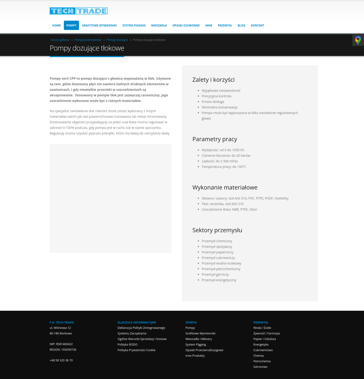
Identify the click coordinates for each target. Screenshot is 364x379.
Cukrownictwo (263, 350)
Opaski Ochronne (186, 25)
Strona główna (60, 40)
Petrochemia (262, 361)
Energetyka (261, 344)
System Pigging (134, 25)
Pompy (71, 25)
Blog (241, 25)
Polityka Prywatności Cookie (137, 350)
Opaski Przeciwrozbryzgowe (204, 350)
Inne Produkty (195, 356)
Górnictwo (261, 367)
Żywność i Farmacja (267, 333)
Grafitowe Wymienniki (99, 25)
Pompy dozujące (117, 40)
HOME (56, 25)
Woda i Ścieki (262, 328)
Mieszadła (159, 25)
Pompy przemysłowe (88, 40)
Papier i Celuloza (265, 339)
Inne (208, 25)
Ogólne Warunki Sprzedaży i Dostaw (142, 339)
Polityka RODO (128, 344)
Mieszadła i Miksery (198, 339)
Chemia (259, 356)
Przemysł (225, 25)
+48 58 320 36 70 (61, 360)
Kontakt (257, 25)
